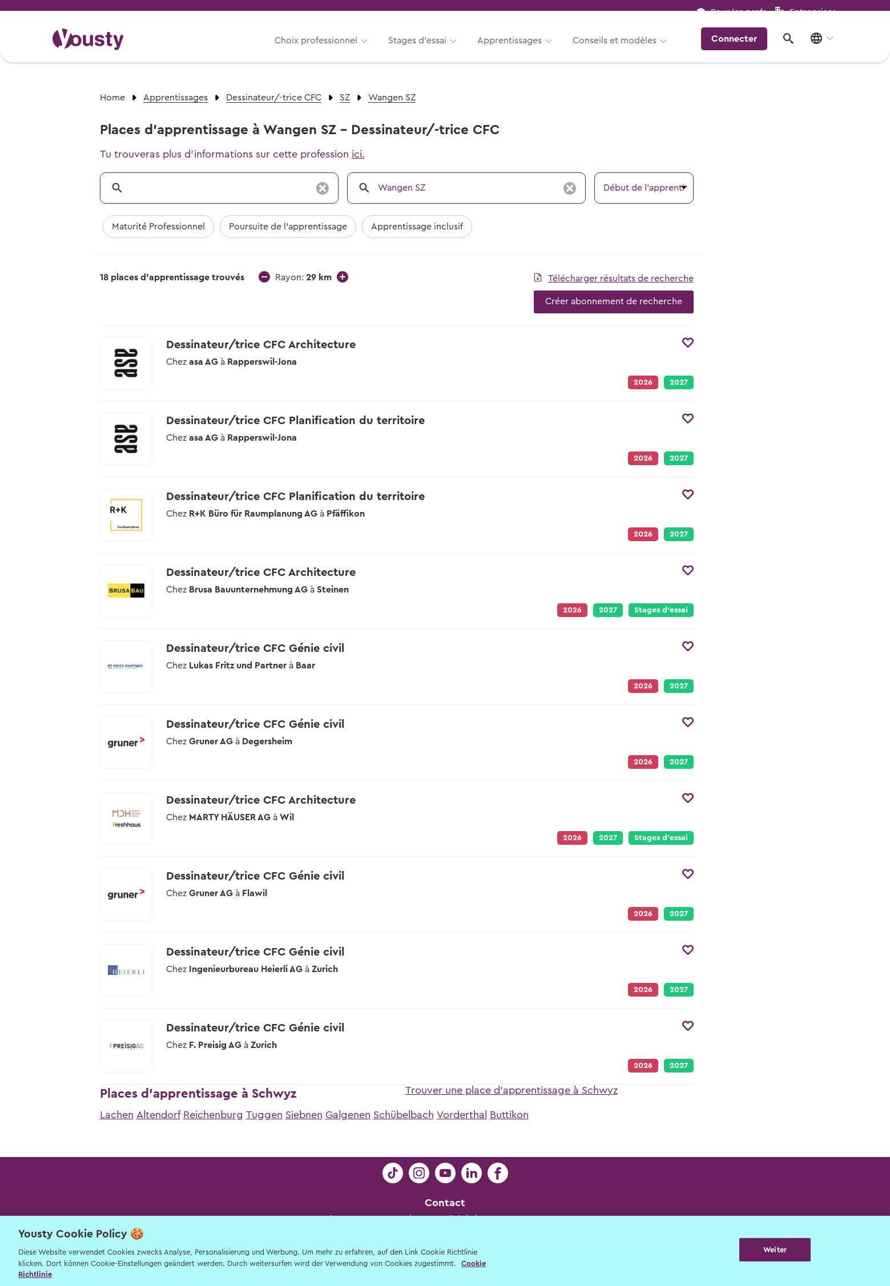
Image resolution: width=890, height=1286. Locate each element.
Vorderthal (462, 1115)
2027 (679, 382)
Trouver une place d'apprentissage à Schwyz (511, 1090)
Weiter (775, 1249)
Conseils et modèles (621, 49)
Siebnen (304, 1115)
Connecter (739, 48)
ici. (358, 154)
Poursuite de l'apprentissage (288, 226)
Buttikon (509, 1115)
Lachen (117, 1115)
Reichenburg (213, 1115)
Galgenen (348, 1115)
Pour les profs (739, 12)
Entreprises (813, 12)
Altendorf (158, 1115)
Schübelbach (403, 1115)
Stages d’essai (423, 49)
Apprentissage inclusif (417, 226)
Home (112, 97)
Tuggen (264, 1115)
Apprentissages (516, 49)
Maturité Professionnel (158, 226)
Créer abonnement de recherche (613, 301)
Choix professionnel (322, 49)
